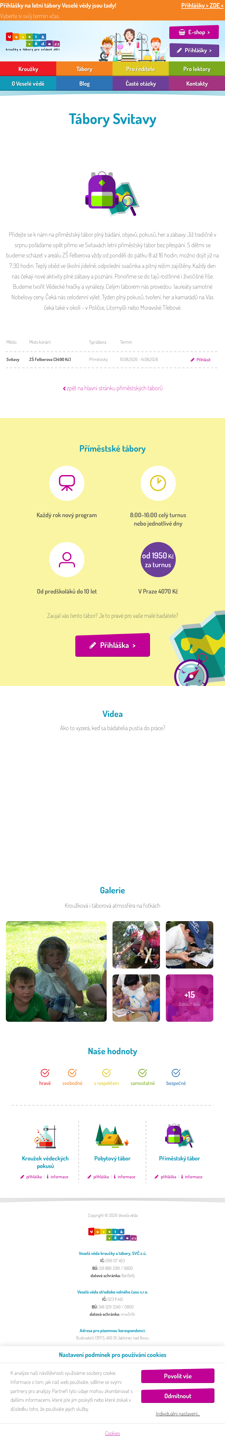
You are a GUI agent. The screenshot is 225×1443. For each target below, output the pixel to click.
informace (59, 1176)
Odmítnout (177, 1396)
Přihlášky (196, 50)
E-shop (196, 32)
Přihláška (114, 645)
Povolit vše (178, 1376)
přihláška (34, 1176)
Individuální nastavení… (178, 1413)
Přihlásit (204, 359)
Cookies (112, 1433)
